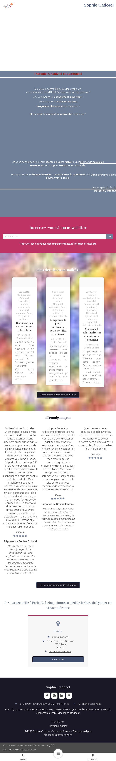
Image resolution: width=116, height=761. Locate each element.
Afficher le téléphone (60, 651)
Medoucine (29, 749)
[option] (24, 330)
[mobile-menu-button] (58, 753)
